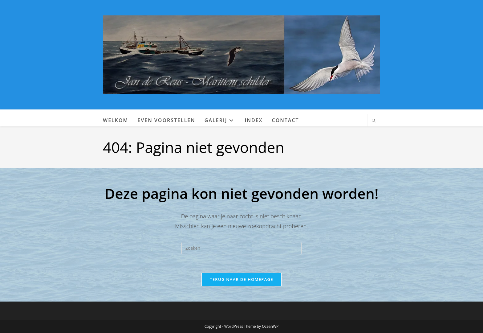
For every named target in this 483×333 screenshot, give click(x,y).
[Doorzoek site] (373, 120)
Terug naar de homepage (241, 279)
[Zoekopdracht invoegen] (241, 248)
